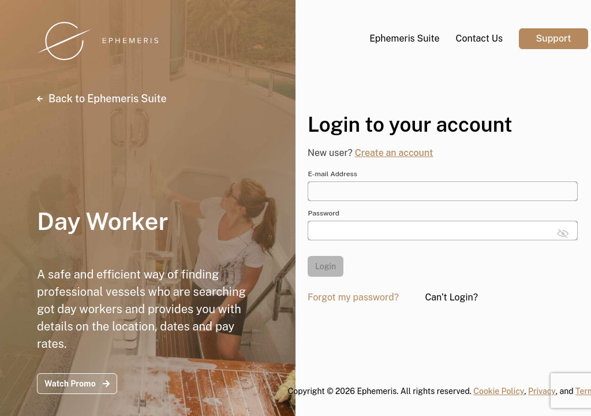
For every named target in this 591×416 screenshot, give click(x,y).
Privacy (542, 391)
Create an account (394, 152)
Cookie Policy (498, 391)
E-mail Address (332, 173)
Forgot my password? (353, 297)
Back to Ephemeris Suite (102, 98)
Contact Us (479, 38)
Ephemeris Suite (404, 38)
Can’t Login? (451, 297)
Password (323, 213)
